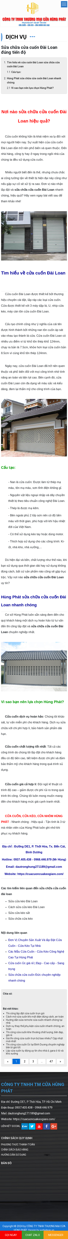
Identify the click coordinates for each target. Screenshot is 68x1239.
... (42, 1061)
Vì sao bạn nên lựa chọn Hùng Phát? (32, 87)
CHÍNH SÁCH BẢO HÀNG (14, 1149)
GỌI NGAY (11, 1235)
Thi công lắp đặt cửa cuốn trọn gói (25, 1013)
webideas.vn (47, 1230)
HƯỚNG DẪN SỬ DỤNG (13, 1154)
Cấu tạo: (16, 72)
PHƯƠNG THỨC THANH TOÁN (18, 1144)
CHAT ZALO (32, 1235)
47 (51, 1061)
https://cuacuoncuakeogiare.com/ (34, 1119)
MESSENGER (55, 1235)
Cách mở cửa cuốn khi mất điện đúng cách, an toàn (35, 1016)
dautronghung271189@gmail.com (29, 1113)
